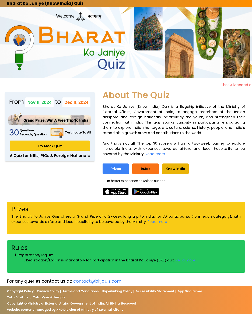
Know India (175, 168)
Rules (145, 168)
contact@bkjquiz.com (97, 281)
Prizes (116, 168)
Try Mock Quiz (50, 146)
